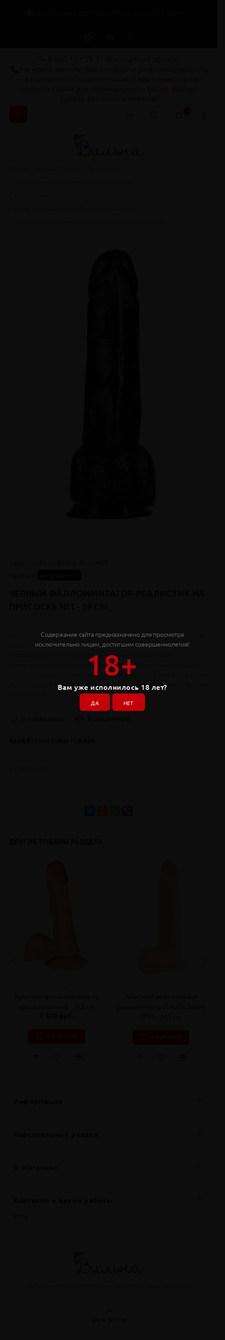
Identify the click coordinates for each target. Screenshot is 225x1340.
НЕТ (128, 702)
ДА (95, 702)
